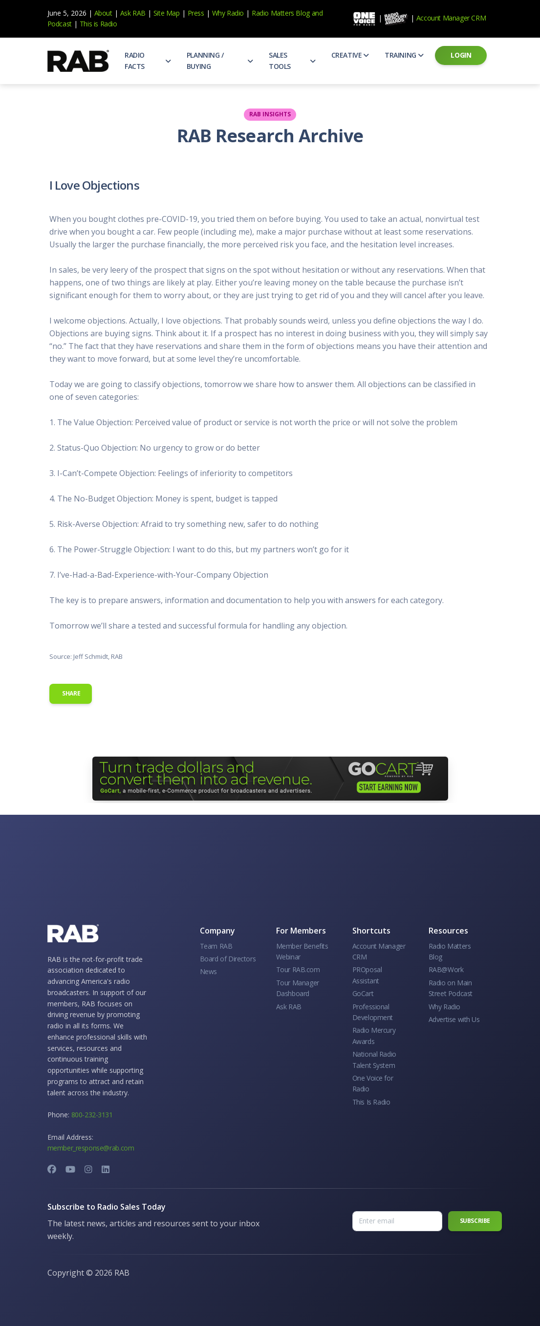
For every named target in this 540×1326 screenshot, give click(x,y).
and (317, 13)
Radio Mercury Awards (374, 1035)
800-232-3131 (92, 1114)
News (208, 971)
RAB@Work (446, 969)
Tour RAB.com (298, 969)
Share (71, 693)
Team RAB (216, 946)
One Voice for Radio (372, 1083)
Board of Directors (228, 958)
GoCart (363, 993)
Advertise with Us (454, 1019)
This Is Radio (371, 1102)
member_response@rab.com (90, 1147)
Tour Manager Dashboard (297, 988)
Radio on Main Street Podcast (451, 988)
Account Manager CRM (451, 17)
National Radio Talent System (374, 1059)
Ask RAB (133, 13)
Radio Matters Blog (281, 13)
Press (196, 13)
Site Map (166, 13)
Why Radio (228, 13)
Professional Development (372, 1012)
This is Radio (98, 23)
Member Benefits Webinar (302, 951)
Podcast (59, 23)
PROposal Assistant (367, 975)
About (103, 13)
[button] (148, 61)
